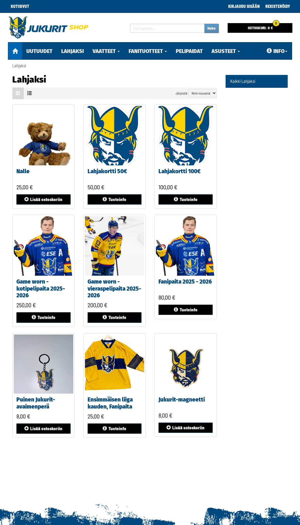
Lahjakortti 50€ (107, 171)
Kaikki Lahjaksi (242, 81)
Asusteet (226, 51)
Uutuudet (39, 51)
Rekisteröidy (277, 6)
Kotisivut (20, 6)
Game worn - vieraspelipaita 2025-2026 (114, 288)
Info (277, 51)
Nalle (23, 171)
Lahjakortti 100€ (179, 171)
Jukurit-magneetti (181, 399)
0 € (263, 26)
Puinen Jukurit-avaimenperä (35, 403)
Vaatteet (106, 51)
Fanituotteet (148, 51)
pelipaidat (189, 51)
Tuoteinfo (114, 199)
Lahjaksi (72, 51)
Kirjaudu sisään (244, 6)
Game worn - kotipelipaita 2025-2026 (40, 288)
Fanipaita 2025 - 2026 (185, 281)
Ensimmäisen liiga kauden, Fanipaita (110, 403)
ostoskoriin (43, 199)
